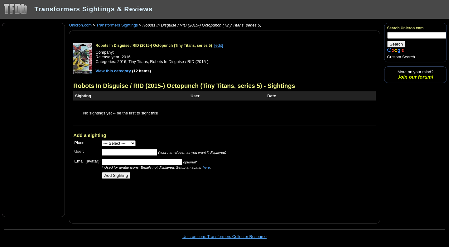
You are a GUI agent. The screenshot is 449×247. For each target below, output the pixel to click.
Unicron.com (80, 25)
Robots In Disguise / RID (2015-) (179, 61)
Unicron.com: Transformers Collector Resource (224, 236)
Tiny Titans (138, 61)
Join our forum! (415, 77)
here (206, 167)
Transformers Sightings (117, 25)
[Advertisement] (33, 119)
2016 (121, 61)
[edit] (218, 45)
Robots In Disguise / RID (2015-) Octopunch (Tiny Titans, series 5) (153, 45)
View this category (113, 71)
